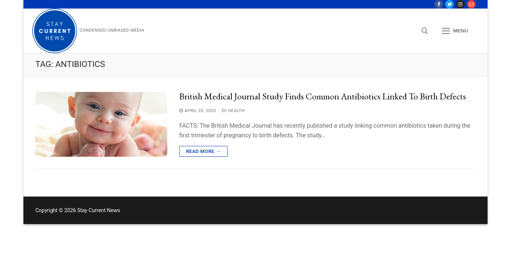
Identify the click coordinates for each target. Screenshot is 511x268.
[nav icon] (455, 31)
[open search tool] (424, 31)
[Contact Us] (471, 4)
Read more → (203, 151)
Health (233, 110)
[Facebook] (438, 4)
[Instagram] (460, 4)
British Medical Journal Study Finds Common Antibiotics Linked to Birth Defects (322, 96)
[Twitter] (449, 4)
